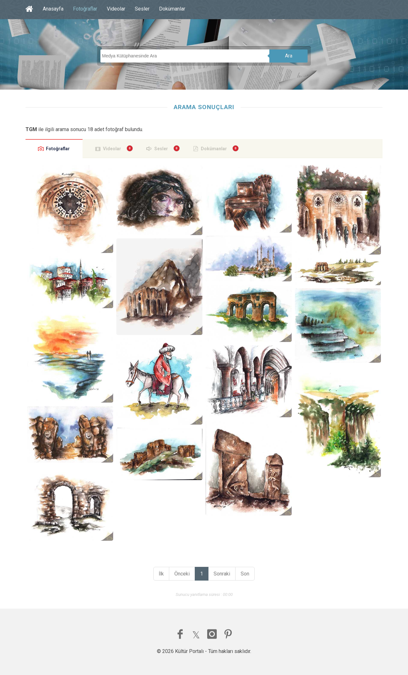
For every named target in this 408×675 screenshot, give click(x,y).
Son (245, 574)
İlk (161, 574)
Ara (288, 56)
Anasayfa (53, 9)
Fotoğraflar (85, 9)
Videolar (116, 9)
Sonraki (222, 574)
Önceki (182, 574)
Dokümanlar (172, 9)
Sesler (142, 9)
